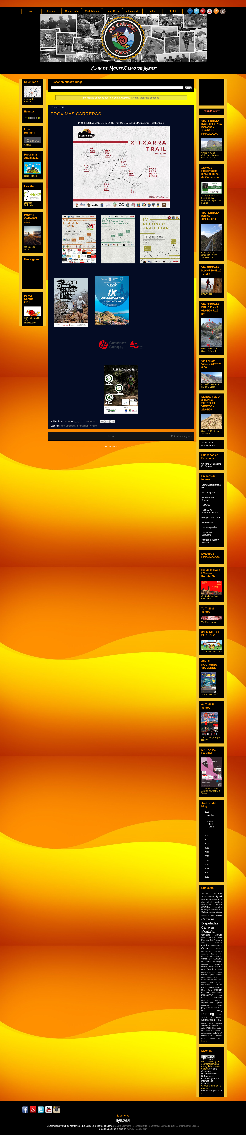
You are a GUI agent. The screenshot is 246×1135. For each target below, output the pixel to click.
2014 (207, 868)
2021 (207, 839)
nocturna (218, 1000)
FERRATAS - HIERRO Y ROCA (209, 511)
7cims (203, 896)
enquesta (218, 964)
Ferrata (204, 975)
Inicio (31, 11)
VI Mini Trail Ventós (210, 825)
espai (203, 969)
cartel (203, 938)
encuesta (204, 964)
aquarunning (206, 904)
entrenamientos (207, 966)
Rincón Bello (216, 1008)
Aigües (209, 899)
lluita (215, 980)
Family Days (112, 11)
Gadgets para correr (210, 517)
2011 (207, 877)
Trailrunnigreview (209, 527)
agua (203, 899)
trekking (213, 1028)
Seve (220, 1020)
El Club (172, 11)
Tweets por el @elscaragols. (208, 443)
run (203, 1010)
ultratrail (218, 1031)
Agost (218, 896)
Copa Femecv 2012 (211, 938)
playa (220, 1005)
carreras (204, 916)
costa (203, 943)
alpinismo (218, 902)
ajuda (220, 899)
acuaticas (210, 896)
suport (219, 1025)
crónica (205, 945)
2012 (207, 872)
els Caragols (215, 959)
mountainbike (217, 992)
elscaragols (217, 962)
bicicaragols (205, 910)
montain (218, 990)
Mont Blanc (206, 990)
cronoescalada (216, 945)
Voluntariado (132, 11)
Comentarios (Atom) (127, 446)
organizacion (206, 1005)
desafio (219, 949)
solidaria (204, 1025)
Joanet (67, 421)
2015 (207, 864)
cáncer (219, 912)
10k (202, 894)
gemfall (219, 975)
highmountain (206, 977)
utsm (210, 1033)
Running (207, 1014)
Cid (213, 938)
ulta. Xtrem (205, 1030)
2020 (207, 843)
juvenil (216, 977)
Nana (203, 997)
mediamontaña (207, 987)
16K (210, 894)
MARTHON (205, 985)
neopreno (204, 1000)
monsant (218, 987)
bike (220, 910)
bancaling (218, 907)
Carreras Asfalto (215, 916)
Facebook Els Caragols (207, 498)
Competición (72, 11)
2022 (207, 835)
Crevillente (218, 943)
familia (219, 969)
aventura (205, 907)
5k (221, 894)
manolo (204, 982)
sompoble (213, 1025)
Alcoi (203, 902)
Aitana (214, 899)
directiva (204, 954)
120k (206, 894)
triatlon (219, 1028)
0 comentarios (88, 421)
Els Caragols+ (208, 492)
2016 (207, 860)
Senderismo (207, 522)
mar (211, 982)
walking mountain (208, 1038)
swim (203, 1028)
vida (220, 1036)
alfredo (209, 902)
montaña (71, 426)
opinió (212, 1003)
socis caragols (215, 1023)
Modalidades (92, 11)
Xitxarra (93, 426)
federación (211, 972)
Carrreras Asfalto (211, 935)
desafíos (219, 951)
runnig (219, 1010)
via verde (214, 1036)
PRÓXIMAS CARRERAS (76, 113)
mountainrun (82, 426)
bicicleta (214, 910)
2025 (207, 812)
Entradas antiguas (181, 436)
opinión (219, 1003)
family (203, 972)
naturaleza (217, 997)
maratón (219, 982)
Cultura (152, 11)
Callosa (204, 912)
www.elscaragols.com (211, 1090)
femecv (219, 972)
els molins (206, 962)
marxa (219, 984)
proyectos (205, 1008)
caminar (212, 912)
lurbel (220, 980)
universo (204, 1033)
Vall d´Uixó (217, 1033)
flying (212, 975)
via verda (205, 1036)
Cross (204, 948)
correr (63, 426)
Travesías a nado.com (207, 533)
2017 (207, 856)
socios (203, 1023)
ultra (212, 1031)
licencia (210, 980)
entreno (218, 966)
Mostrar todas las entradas (145, 97)
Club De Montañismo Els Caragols (211, 465)
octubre (210, 815)
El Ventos (214, 956)
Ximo (220, 1038)
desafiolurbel (206, 951)
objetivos (204, 1003)
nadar (220, 995)
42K (217, 894)
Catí (209, 937)
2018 (207, 852)
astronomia (217, 904)
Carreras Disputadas (209, 921)
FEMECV (205, 505)
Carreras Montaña (207, 929)
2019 (207, 848)
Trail (208, 1028)
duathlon (214, 954)
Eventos (51, 11)
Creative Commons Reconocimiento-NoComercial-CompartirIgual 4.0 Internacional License (210, 1076)
